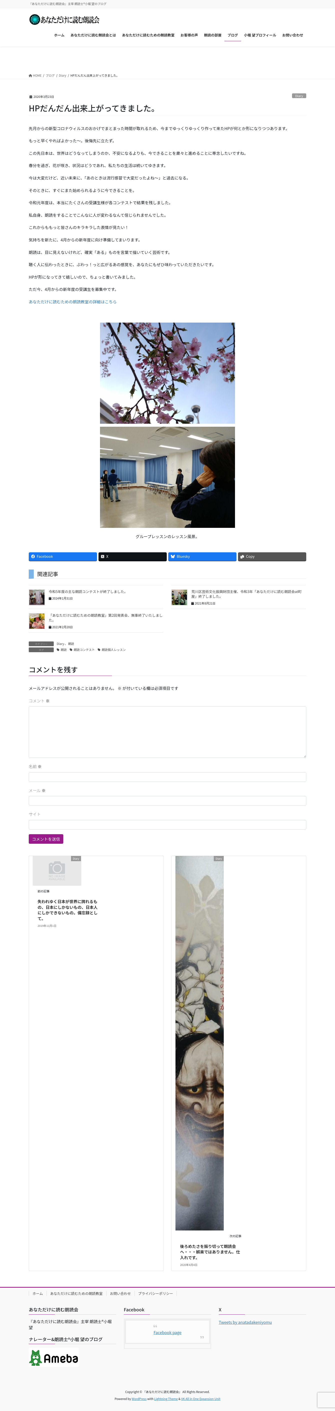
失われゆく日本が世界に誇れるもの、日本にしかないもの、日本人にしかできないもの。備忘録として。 (68, 909)
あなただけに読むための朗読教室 (76, 1293)
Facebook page (168, 1332)
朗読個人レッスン (114, 649)
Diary (299, 95)
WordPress (139, 1399)
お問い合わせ (120, 1293)
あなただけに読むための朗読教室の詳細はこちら (73, 302)
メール (37, 790)
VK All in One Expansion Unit (200, 1399)
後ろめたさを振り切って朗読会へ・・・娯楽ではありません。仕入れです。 (210, 1251)
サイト (35, 814)
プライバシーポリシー (155, 1293)
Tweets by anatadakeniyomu (245, 1322)
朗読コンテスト (84, 649)
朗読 (71, 643)
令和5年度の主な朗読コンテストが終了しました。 (88, 591)
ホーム (37, 1293)
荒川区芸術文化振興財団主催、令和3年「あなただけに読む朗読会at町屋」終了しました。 (246, 594)
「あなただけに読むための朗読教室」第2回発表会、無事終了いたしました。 (106, 618)
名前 (35, 766)
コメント (39, 701)
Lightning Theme (166, 1399)
